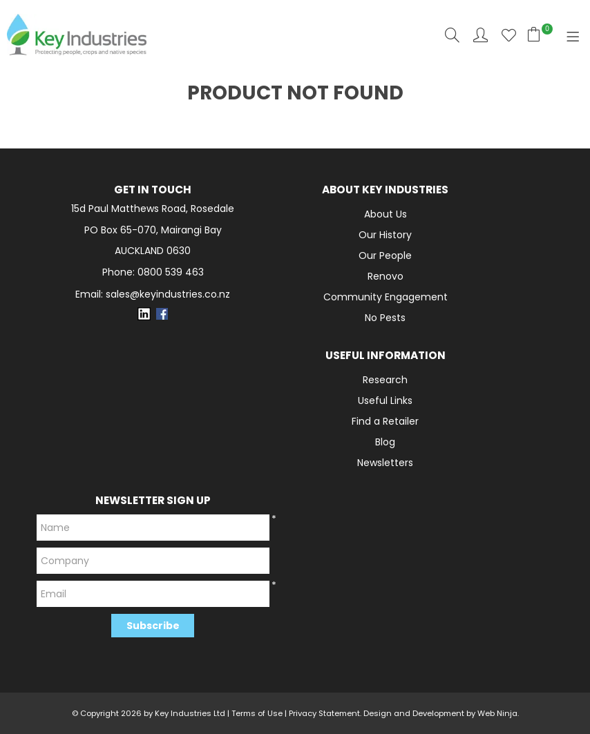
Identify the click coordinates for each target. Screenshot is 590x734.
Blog (385, 442)
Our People (385, 255)
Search (452, 35)
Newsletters (385, 463)
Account (480, 35)
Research (385, 380)
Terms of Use (257, 713)
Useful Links (385, 400)
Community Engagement (385, 297)
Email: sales (152, 294)
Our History (385, 235)
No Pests (385, 318)
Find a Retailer (385, 421)
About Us (385, 214)
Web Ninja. (498, 713)
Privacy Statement (324, 713)
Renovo (385, 276)
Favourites (509, 35)
